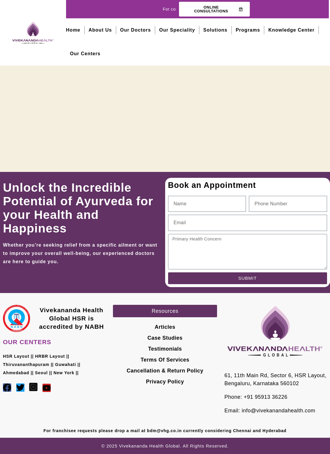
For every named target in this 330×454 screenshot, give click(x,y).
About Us (100, 29)
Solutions (215, 29)
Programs (248, 29)
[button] (165, 311)
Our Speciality (177, 29)
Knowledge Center (291, 29)
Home (73, 29)
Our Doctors (135, 29)
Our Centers (85, 53)
